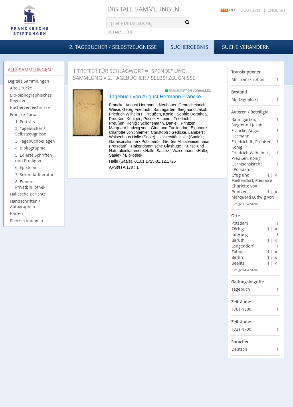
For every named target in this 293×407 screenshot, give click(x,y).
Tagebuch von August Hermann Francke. (155, 96)
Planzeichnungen (26, 220)
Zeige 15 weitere (246, 204)
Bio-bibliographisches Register (31, 97)
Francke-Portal (23, 114)
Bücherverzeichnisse (30, 107)
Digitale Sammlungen (143, 9)
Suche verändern (246, 46)
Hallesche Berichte (28, 194)
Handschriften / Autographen (25, 203)
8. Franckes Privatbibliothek (30, 184)
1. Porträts (25, 121)
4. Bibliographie (30, 148)
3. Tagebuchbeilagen (35, 141)
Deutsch (250, 10)
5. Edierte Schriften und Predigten (33, 157)
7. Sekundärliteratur (34, 174)
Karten (16, 213)
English (276, 10)
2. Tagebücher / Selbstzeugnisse (113, 46)
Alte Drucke (21, 88)
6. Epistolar (26, 167)
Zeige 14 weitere (246, 270)
